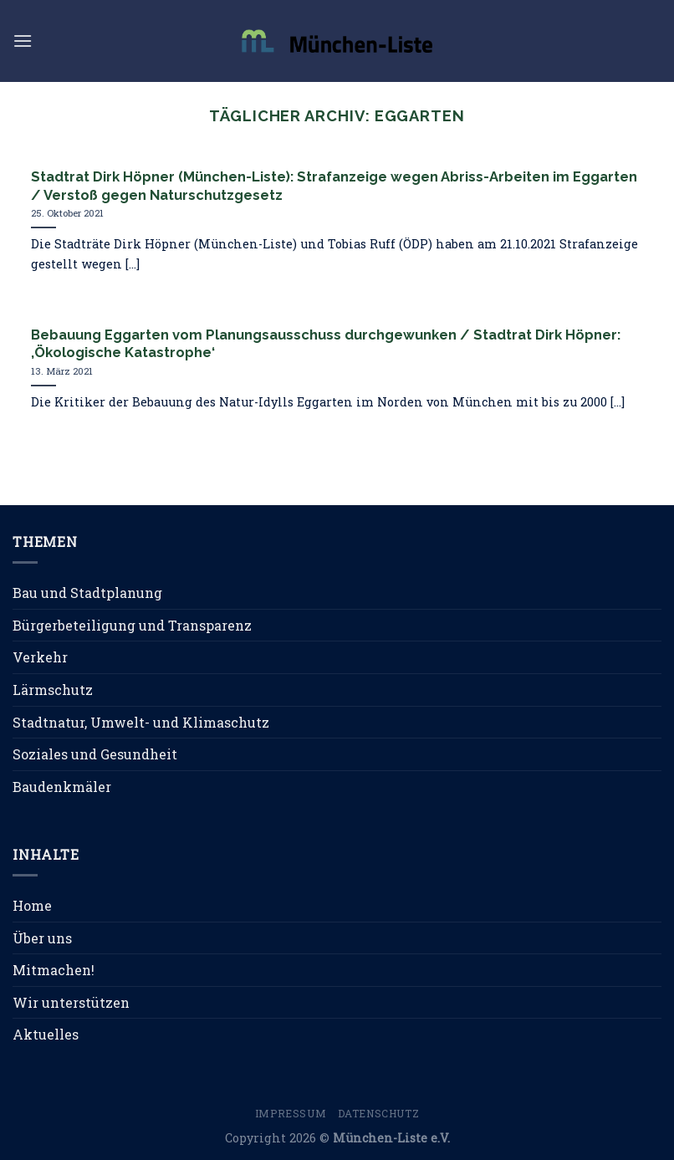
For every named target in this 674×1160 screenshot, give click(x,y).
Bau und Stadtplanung (87, 592)
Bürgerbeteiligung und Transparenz (132, 625)
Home (32, 905)
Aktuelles (46, 1034)
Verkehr (40, 657)
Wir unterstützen (71, 1002)
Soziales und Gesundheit (95, 754)
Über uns (42, 938)
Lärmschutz (53, 689)
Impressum (291, 1113)
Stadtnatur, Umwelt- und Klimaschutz (141, 722)
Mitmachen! (53, 970)
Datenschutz (379, 1113)
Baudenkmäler (62, 786)
